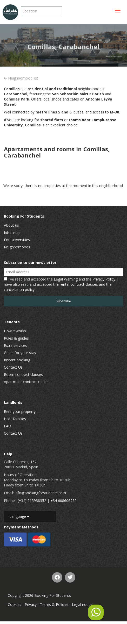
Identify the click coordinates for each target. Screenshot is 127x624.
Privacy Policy (103, 279)
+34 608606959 (63, 500)
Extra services (15, 345)
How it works (15, 330)
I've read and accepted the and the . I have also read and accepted (61, 284)
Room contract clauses (23, 374)
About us (11, 225)
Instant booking (17, 359)
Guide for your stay (20, 352)
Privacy (31, 604)
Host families (15, 418)
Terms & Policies (54, 604)
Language (19, 516)
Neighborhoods (17, 247)
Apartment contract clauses (27, 381)
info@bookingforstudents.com (40, 492)
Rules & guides (16, 338)
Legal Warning (66, 279)
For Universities (17, 239)
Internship (12, 232)
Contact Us (13, 367)
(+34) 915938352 (32, 500)
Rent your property (20, 411)
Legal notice (82, 604)
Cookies (14, 604)
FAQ (7, 426)
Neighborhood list (21, 78)
